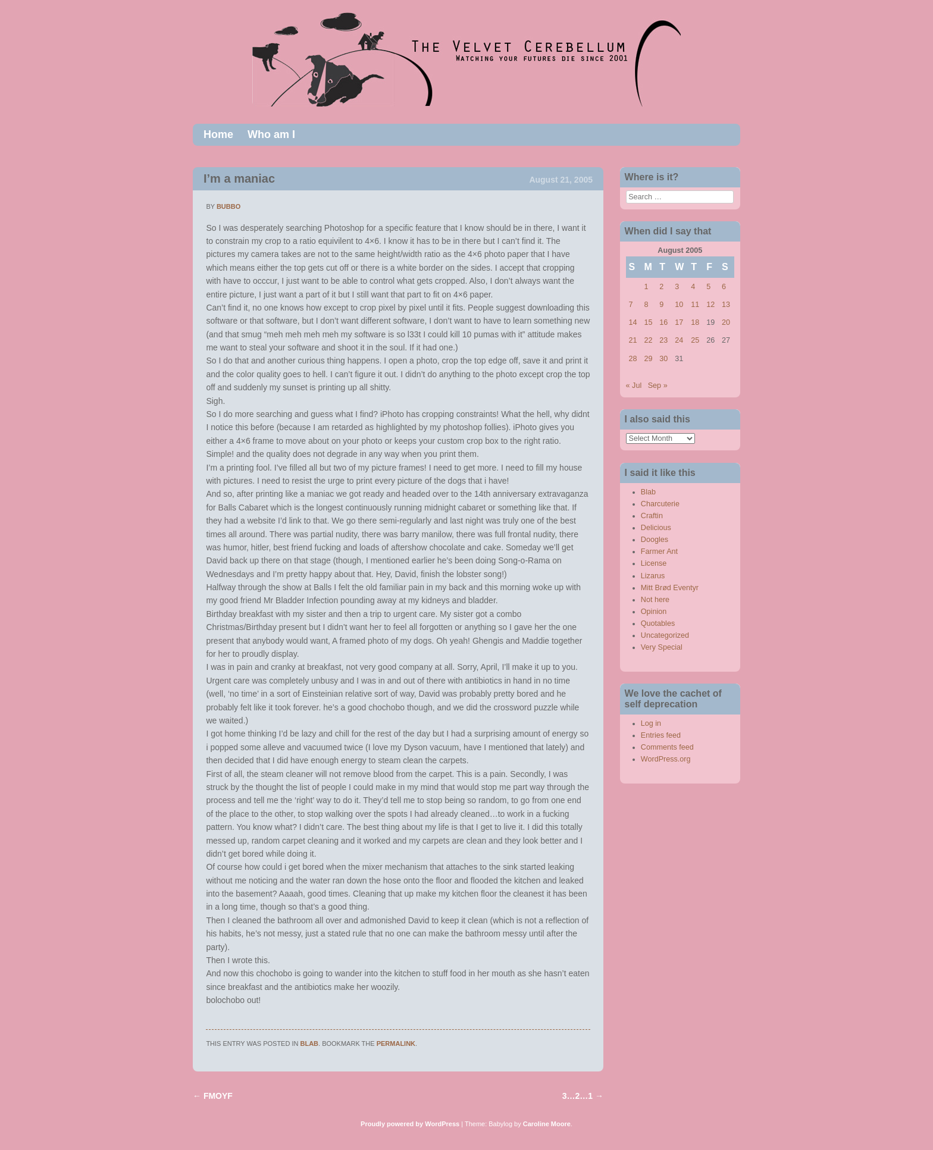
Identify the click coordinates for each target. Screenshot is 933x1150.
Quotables (658, 623)
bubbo (228, 206)
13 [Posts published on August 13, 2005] (726, 304)
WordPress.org (666, 759)
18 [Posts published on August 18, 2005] (695, 322)
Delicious (656, 528)
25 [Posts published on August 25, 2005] (695, 340)
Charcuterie (660, 504)
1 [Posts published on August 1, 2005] (646, 287)
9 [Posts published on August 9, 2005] (661, 304)
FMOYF (213, 1096)
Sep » (658, 385)
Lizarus (653, 576)
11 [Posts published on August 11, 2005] (695, 304)
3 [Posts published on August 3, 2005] (677, 287)
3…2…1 (582, 1096)
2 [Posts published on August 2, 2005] (661, 287)
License (653, 563)
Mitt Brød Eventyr (670, 588)
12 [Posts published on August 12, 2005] (710, 304)
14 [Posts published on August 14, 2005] (633, 322)
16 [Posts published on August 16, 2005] (663, 322)
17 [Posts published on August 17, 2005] (679, 322)
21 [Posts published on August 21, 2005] (633, 340)
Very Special (661, 647)
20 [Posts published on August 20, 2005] (726, 322)
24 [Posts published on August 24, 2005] (679, 340)
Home (218, 134)
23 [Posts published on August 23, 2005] (663, 340)
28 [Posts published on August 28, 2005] (633, 359)
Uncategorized (665, 635)
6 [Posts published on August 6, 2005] (724, 287)
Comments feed (667, 747)
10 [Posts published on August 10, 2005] (679, 304)
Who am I (271, 134)
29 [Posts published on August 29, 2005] (648, 359)
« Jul (634, 385)
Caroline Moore (547, 1123)
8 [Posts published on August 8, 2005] (646, 304)
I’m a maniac (239, 178)
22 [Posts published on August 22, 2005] (648, 340)
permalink (396, 1043)
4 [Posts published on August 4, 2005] (693, 287)
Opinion (653, 611)
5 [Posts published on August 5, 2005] (708, 287)
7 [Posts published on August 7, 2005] (631, 304)
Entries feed (661, 735)
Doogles (654, 539)
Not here (655, 600)
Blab (309, 1043)
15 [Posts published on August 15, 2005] (648, 322)
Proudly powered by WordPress (410, 1123)
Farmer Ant (659, 551)
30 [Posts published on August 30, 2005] (663, 359)
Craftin (652, 516)
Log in (651, 723)
